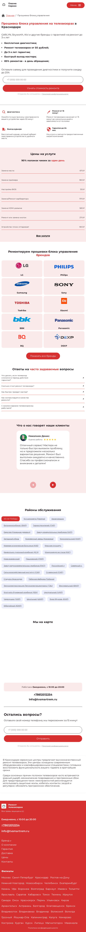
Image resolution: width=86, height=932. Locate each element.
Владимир (42, 911)
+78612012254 (43, 694)
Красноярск (28, 900)
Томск (46, 894)
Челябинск (51, 883)
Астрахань (25, 906)
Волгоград (37, 889)
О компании (9, 844)
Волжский (57, 911)
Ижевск (62, 889)
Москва (5, 877)
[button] (53, 485)
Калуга (53, 917)
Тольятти (74, 889)
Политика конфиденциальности (43, 928)
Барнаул (51, 889)
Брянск (70, 906)
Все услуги (43, 235)
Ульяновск (53, 900)
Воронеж (23, 889)
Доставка (7, 853)
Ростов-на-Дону (60, 877)
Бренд (6, 840)
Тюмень (56, 894)
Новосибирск (34, 883)
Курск (29, 923)
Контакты (7, 861)
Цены (4, 857)
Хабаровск (34, 894)
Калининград (39, 917)
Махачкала (71, 923)
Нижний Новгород (12, 883)
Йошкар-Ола (21, 917)
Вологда (70, 911)
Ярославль (8, 894)
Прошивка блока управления (33, 15)
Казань (5, 889)
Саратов (21, 894)
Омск (15, 900)
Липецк (39, 923)
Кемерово (65, 917)
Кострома (7, 923)
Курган (19, 923)
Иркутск (68, 894)
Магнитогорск (54, 923)
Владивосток (9, 911)
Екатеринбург (68, 883)
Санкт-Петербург (22, 877)
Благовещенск (55, 906)
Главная (10, 15)
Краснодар (41, 877)
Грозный (6, 917)
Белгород (39, 906)
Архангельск (9, 906)
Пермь (41, 900)
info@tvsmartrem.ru (43, 699)
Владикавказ (27, 911)
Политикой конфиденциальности (55, 94)
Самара (5, 900)
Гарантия (7, 849)
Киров (65, 900)
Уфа (14, 889)
